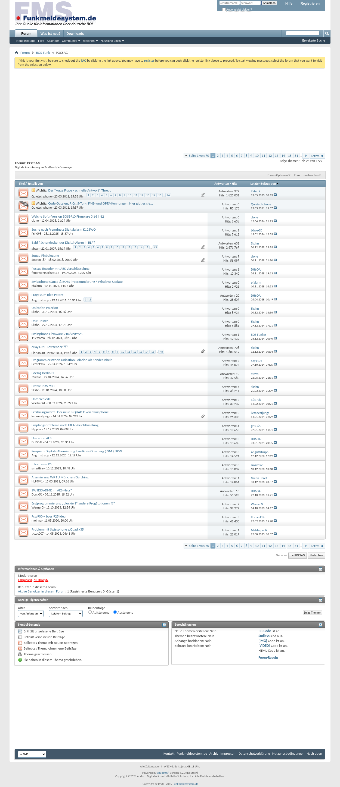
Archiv (213, 753)
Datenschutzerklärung (254, 753)
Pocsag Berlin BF (43, 373)
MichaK (36, 377)
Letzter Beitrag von (265, 184)
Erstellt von (35, 184)
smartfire (38, 468)
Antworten (221, 184)
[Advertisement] (170, 109)
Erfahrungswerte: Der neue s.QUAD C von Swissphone (70, 412)
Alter (21, 608)
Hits (234, 184)
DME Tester (40, 321)
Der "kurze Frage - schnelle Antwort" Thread (80, 190)
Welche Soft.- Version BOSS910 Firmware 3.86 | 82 (68, 216)
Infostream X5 (42, 464)
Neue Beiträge (25, 40)
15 (290, 155)
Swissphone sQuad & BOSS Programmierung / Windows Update (77, 282)
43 (155, 247)
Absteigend (123, 612)
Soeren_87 (39, 260)
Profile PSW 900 (43, 386)
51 (296, 155)
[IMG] (262, 641)
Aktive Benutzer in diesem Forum (41, 591)
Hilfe (288, 3)
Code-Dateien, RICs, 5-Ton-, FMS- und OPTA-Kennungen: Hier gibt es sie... (100, 203)
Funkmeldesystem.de (192, 753)
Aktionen (89, 40)
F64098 (36, 234)
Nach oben (316, 555)
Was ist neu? (51, 34)
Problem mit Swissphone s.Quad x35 (58, 529)
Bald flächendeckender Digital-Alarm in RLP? (63, 242)
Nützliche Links (111, 40)
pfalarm (37, 286)
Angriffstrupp (40, 300)
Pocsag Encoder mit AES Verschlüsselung (60, 268)
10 (257, 155)
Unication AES (41, 438)
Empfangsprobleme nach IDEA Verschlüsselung (65, 425)
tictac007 (38, 533)
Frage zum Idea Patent (47, 295)
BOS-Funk (43, 53)
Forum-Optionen (277, 175)
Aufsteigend (99, 612)
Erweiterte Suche (313, 40)
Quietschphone (42, 196)
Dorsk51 (37, 494)
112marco (38, 338)
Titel (22, 184)
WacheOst (38, 403)
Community (69, 40)
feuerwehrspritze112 (45, 273)
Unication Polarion (45, 308)
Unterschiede (41, 399)
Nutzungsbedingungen (288, 753)
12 (270, 155)
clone (35, 220)
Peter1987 (38, 364)
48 (161, 351)
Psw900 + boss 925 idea (49, 516)
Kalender (53, 40)
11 (263, 155)
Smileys (264, 636)
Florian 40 (38, 353)
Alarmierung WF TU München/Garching (60, 477)
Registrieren (310, 3)
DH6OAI (37, 442)
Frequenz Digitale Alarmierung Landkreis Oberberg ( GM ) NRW (77, 451)
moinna (37, 520)
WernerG (38, 507)
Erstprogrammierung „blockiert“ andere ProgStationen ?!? (73, 503)
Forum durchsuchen (306, 175)
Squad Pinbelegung (45, 255)
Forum (26, 34)
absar (35, 248)
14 (283, 155)
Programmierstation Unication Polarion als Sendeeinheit (72, 360)
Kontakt (169, 753)
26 (168, 195)
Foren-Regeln (268, 658)
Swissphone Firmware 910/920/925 (57, 334)
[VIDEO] (264, 646)
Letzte (317, 156)
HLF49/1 (37, 481)
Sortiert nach (58, 608)
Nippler (36, 429)
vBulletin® (163, 773)
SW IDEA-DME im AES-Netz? (52, 490)
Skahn (35, 312)
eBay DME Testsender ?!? (50, 347)
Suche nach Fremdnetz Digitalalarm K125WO (64, 229)
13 (276, 155)
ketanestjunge (41, 416)
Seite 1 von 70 (199, 155)
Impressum (229, 753)
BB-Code (264, 631)
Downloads (75, 34)
